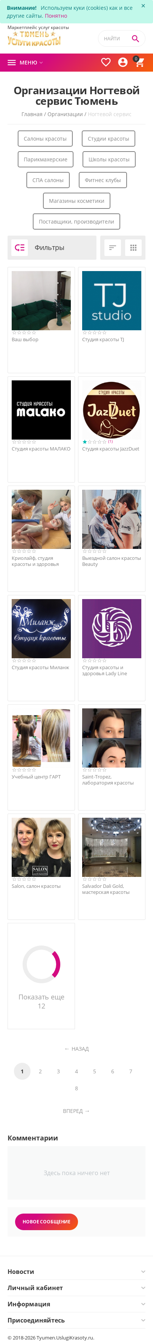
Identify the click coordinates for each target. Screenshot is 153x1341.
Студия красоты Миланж (40, 668)
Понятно (56, 15)
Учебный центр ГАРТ (36, 777)
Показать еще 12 (41, 978)
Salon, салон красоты (36, 886)
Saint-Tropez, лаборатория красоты (108, 780)
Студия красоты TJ (103, 340)
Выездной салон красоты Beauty (111, 561)
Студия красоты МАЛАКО (41, 449)
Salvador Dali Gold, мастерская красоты (106, 889)
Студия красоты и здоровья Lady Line (104, 670)
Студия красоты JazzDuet (110, 449)
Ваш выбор (25, 340)
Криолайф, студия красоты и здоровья (35, 561)
